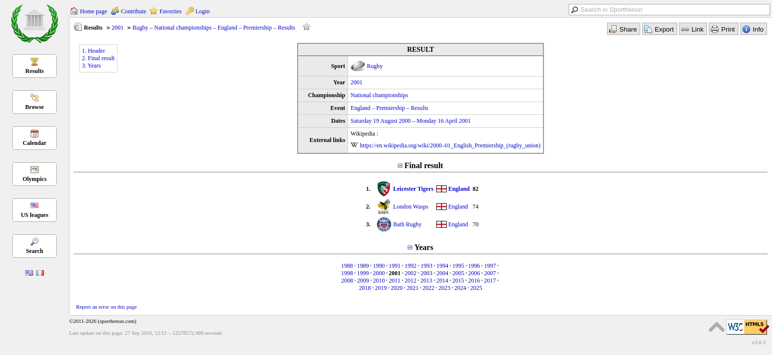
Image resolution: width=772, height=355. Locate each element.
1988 (347, 265)
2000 (379, 273)
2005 (458, 273)
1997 (490, 265)
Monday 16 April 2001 (444, 120)
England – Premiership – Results (389, 108)
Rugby (375, 66)
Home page (93, 11)
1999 (363, 273)
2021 (413, 287)
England (458, 188)
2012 (411, 280)
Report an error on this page (106, 307)
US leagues (34, 215)
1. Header (93, 50)
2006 (474, 273)
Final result (423, 165)
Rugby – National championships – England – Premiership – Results (213, 27)
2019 (380, 287)
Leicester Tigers (413, 188)
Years (423, 247)
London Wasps (410, 206)
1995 (458, 265)
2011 (395, 280)
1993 (426, 265)
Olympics (35, 179)
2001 (117, 27)
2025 (476, 287)
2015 (458, 280)
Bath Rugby (407, 224)
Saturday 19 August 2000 (380, 120)
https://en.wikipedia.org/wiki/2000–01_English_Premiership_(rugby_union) (450, 145)
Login (202, 11)
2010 (379, 280)
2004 (442, 273)
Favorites (170, 11)
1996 (474, 265)
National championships (379, 95)
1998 (347, 273)
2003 (426, 273)
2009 (363, 280)
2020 (397, 287)
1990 (379, 265)
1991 (395, 265)
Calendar (34, 143)
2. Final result (98, 58)
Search (34, 251)
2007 (490, 273)
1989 (363, 265)
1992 (411, 265)
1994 (442, 265)
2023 (444, 287)
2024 (460, 287)
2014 (442, 280)
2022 (428, 287)
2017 (490, 280)
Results (34, 71)
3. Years (91, 65)
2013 (426, 280)
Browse (34, 107)
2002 (411, 273)
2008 (347, 280)
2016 (474, 280)
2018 (365, 287)
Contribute (133, 11)
